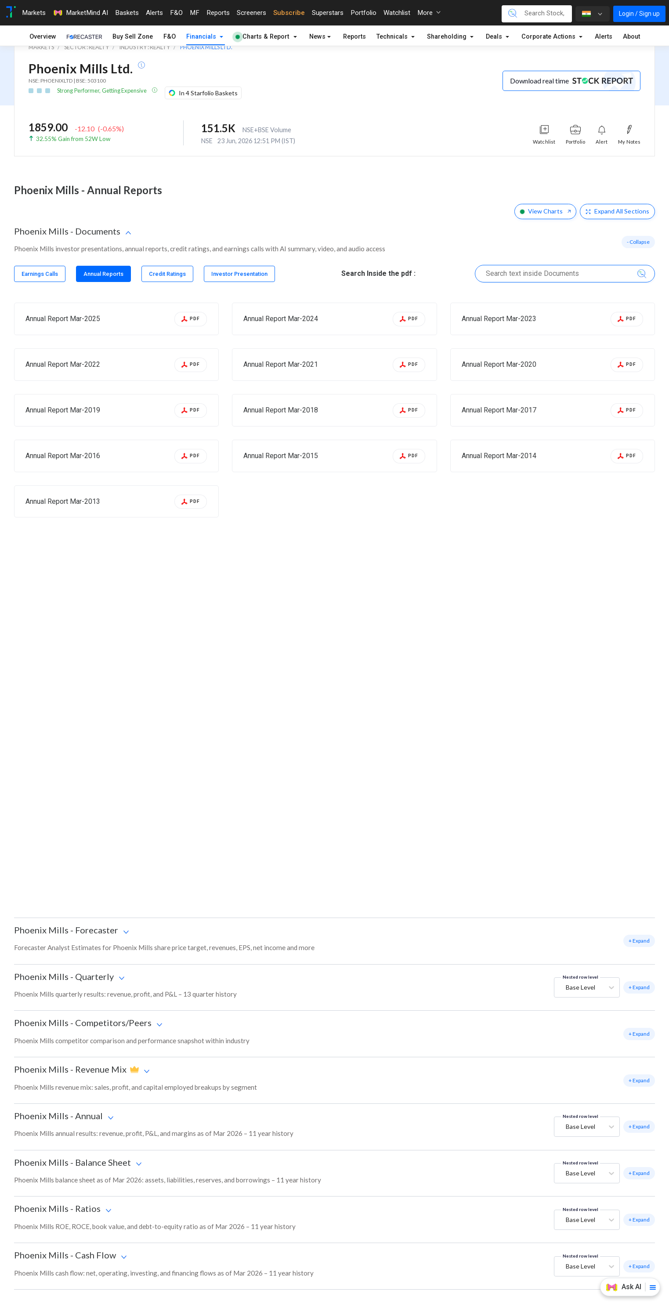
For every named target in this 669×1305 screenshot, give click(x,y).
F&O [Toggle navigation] (176, 13)
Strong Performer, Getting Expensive (102, 90)
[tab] (39, 274)
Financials (202, 36)
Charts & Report (262, 36)
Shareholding (447, 36)
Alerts (603, 36)
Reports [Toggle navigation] (218, 13)
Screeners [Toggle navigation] (251, 13)
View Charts (545, 211)
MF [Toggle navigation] (194, 13)
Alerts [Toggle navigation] (154, 13)
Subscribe (289, 13)
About (631, 36)
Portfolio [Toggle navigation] (363, 13)
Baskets (127, 13)
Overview (42, 36)
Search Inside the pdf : (378, 273)
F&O (169, 36)
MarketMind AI (80, 12)
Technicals (392, 36)
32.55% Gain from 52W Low (73, 138)
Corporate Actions (549, 36)
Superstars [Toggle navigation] (328, 13)
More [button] (429, 13)
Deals (495, 36)
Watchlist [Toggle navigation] (396, 13)
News (317, 36)
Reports (354, 36)
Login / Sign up (639, 13)
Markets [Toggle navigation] (34, 13)
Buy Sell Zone (132, 36)
